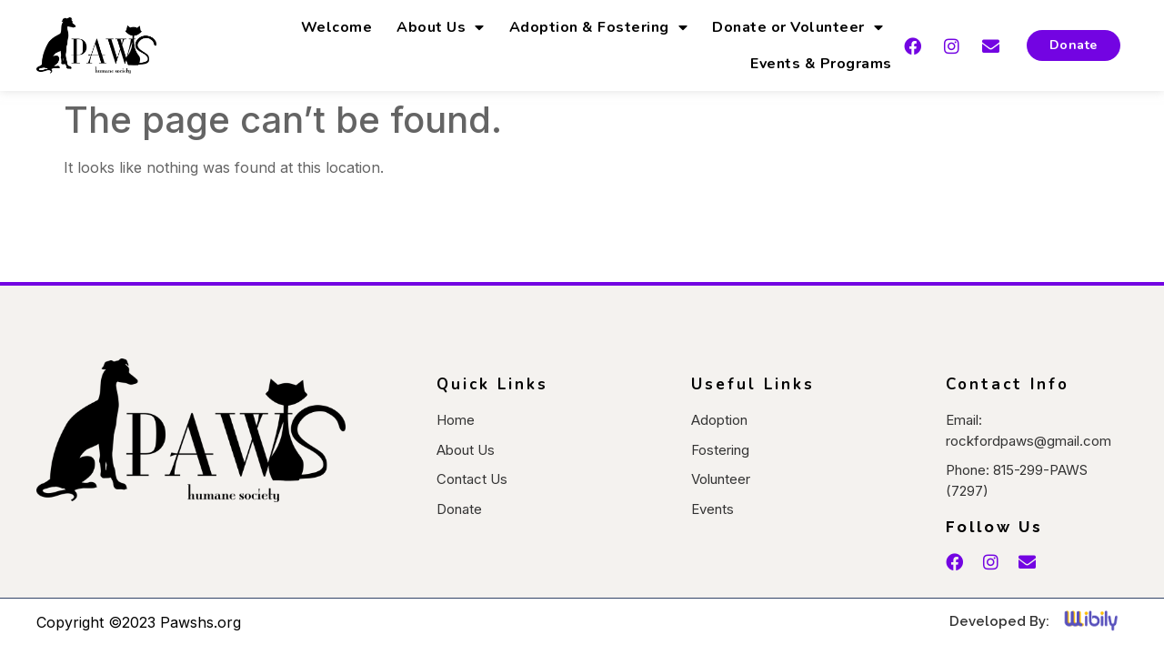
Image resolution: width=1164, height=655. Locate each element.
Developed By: (999, 621)
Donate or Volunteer (797, 27)
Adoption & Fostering (598, 27)
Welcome (337, 27)
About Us (440, 27)
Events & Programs (821, 64)
